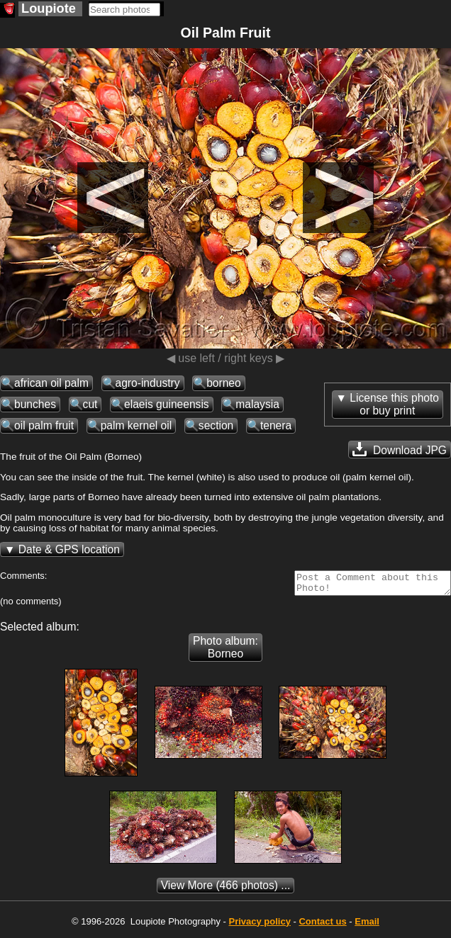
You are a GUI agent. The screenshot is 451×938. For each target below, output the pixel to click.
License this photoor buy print (394, 404)
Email (367, 925)
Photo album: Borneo (225, 651)
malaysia (257, 404)
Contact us (322, 925)
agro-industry (148, 383)
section (216, 425)
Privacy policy (259, 925)
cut (90, 404)
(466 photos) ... (226, 889)
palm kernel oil (136, 425)
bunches (35, 404)
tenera (275, 425)
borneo (223, 383)
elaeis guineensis (166, 404)
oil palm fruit (44, 425)
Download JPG (399, 449)
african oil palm (51, 383)
